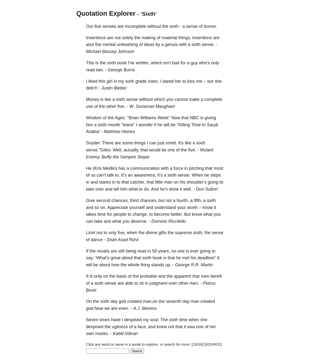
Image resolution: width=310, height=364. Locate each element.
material (169, 37)
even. (124, 308)
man (168, 182)
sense (192, 26)
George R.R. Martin (194, 264)
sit (141, 283)
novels (103, 251)
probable (148, 276)
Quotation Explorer (106, 13)
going (213, 182)
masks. (102, 333)
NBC (194, 117)
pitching (196, 168)
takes (91, 214)
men (205, 276)
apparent (182, 276)
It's (181, 143)
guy (194, 62)
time (102, 214)
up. (168, 264)
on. (103, 207)
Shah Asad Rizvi (122, 239)
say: (90, 257)
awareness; (145, 175)
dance (97, 239)
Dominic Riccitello (168, 221)
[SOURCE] (213, 344)
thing (145, 264)
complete (213, 99)
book (122, 62)
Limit (90, 232)
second (103, 200)
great (116, 257)
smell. (171, 143)
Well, (117, 150)
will (166, 124)
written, (143, 62)
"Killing (183, 124)
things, (184, 37)
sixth (174, 26)
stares (105, 182)
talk (110, 175)
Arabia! (93, 131)
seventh (173, 301)
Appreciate (117, 207)
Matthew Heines (119, 131)
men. (194, 283)
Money (92, 99)
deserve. (139, 221)
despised (133, 319)
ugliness (120, 326)
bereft (216, 276)
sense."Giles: (98, 150)
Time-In (198, 124)
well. (187, 189)
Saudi (212, 124)
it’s (160, 175)
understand (165, 207)
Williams (148, 117)
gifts (162, 232)
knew (162, 326)
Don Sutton (207, 189)
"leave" (128, 124)
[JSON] (197, 344)
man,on (150, 301)
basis (121, 276)
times (105, 319)
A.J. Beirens (145, 308)
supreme (183, 232)
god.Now (94, 308)
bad (175, 62)
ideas (149, 44)
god (122, 301)
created (134, 301)
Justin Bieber (113, 88)
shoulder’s (196, 182)
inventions (202, 37)
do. (147, 189)
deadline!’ (206, 257)
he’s (164, 189)
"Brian (133, 117)
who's (204, 62)
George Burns (121, 69)
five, (122, 232)
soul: (154, 319)
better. (177, 214)
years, (164, 251)
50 (154, 251)
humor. (210, 26)
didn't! (91, 88)
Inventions (96, 37)
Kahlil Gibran (125, 333)
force (178, 168)
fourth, (183, 200)
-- (204, 81)
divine (151, 232)
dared (168, 81)
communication (145, 168)
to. (117, 175)
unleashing (127, 44)
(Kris (97, 168)
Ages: (120, 117)
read (90, 69)
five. (121, 106)
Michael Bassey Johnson (110, 51)
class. (153, 81)
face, (142, 326)
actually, (131, 150)
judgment (158, 283)
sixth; (198, 232)
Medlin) (110, 168)
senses (109, 26)
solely (127, 37)
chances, (120, 200)
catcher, (137, 182)
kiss (191, 81)
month (114, 124)
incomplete (135, 26)
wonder (146, 124)
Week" (164, 117)
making (148, 37)
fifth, (198, 200)
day (113, 301)
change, (140, 214)
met (185, 257)
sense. (208, 44)
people (119, 214)
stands (157, 264)
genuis (171, 44)
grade (141, 81)
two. (100, 69)
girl (109, 81)
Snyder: (93, 143)
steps (215, 175)
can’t (101, 175)
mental (109, 44)
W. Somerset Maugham (152, 106)
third (134, 200)
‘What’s (102, 257)
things (140, 143)
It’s (124, 175)
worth (192, 207)
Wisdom (94, 117)
